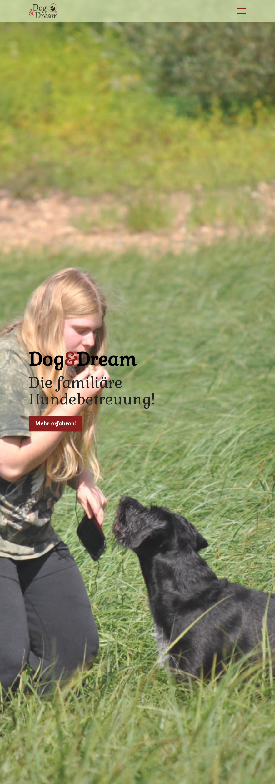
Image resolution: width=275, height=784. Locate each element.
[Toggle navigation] (241, 11)
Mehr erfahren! (55, 423)
